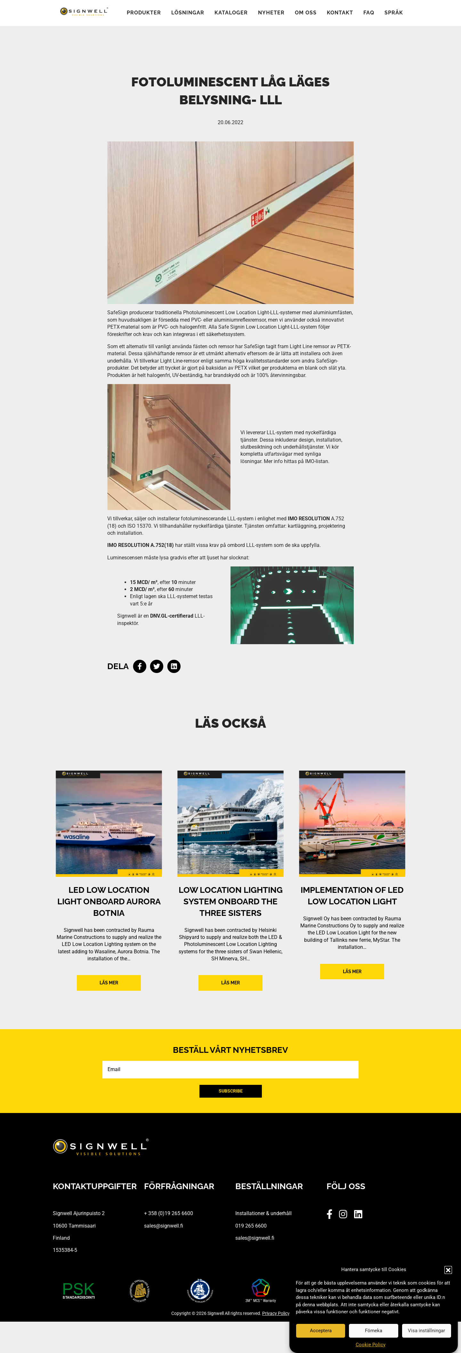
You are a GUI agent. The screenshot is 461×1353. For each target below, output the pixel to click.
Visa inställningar (426, 1330)
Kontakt (340, 13)
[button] (448, 1270)
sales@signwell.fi (163, 1226)
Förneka (373, 1330)
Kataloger (231, 13)
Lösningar (187, 13)
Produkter (144, 13)
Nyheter (271, 13)
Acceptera (321, 1330)
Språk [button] (393, 13)
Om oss (306, 13)
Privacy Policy (276, 1313)
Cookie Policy (370, 1345)
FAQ (368, 13)
